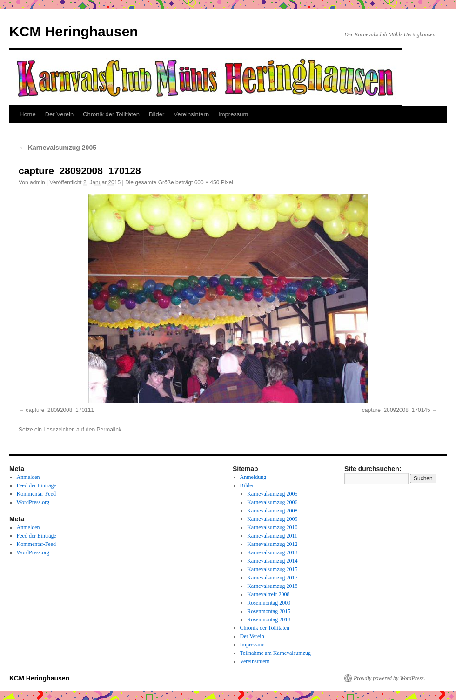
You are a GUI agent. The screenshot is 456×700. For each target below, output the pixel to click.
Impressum (233, 114)
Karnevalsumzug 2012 (272, 544)
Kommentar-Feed (36, 494)
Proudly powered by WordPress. (389, 678)
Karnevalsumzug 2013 (272, 552)
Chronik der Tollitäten (111, 114)
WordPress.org (33, 502)
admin (37, 182)
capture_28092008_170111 (60, 410)
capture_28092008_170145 (396, 410)
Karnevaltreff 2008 (268, 594)
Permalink (108, 429)
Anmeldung (253, 477)
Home (28, 114)
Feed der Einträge (36, 485)
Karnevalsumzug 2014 (272, 561)
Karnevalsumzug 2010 (272, 527)
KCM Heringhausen (73, 31)
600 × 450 (207, 182)
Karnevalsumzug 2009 (272, 519)
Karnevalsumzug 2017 (272, 577)
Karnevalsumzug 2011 (272, 535)
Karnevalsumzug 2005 (57, 147)
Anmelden (28, 477)
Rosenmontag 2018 (268, 619)
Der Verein (59, 114)
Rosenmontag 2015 (268, 611)
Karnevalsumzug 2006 (272, 502)
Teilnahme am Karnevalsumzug (275, 653)
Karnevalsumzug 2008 (272, 510)
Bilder (156, 114)
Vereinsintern (191, 114)
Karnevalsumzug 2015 (272, 569)
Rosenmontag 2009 (268, 602)
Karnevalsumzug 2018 (272, 586)
